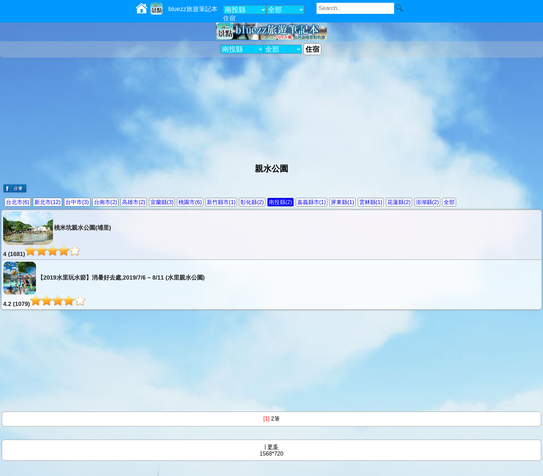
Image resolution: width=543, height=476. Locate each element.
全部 (449, 202)
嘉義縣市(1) (311, 202)
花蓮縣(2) (399, 202)
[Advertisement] (271, 107)
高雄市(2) (133, 202)
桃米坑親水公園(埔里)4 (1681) (57, 234)
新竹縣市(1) (221, 202)
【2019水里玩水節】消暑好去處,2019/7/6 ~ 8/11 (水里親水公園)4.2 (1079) (104, 284)
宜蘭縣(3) (162, 202)
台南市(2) (105, 202)
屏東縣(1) (342, 202)
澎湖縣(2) (427, 202)
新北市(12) (47, 202)
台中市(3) (77, 202)
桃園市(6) (190, 202)
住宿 (229, 18)
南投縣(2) (280, 202)
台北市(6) (17, 202)
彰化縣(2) (252, 202)
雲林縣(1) (371, 202)
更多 (272, 447)
